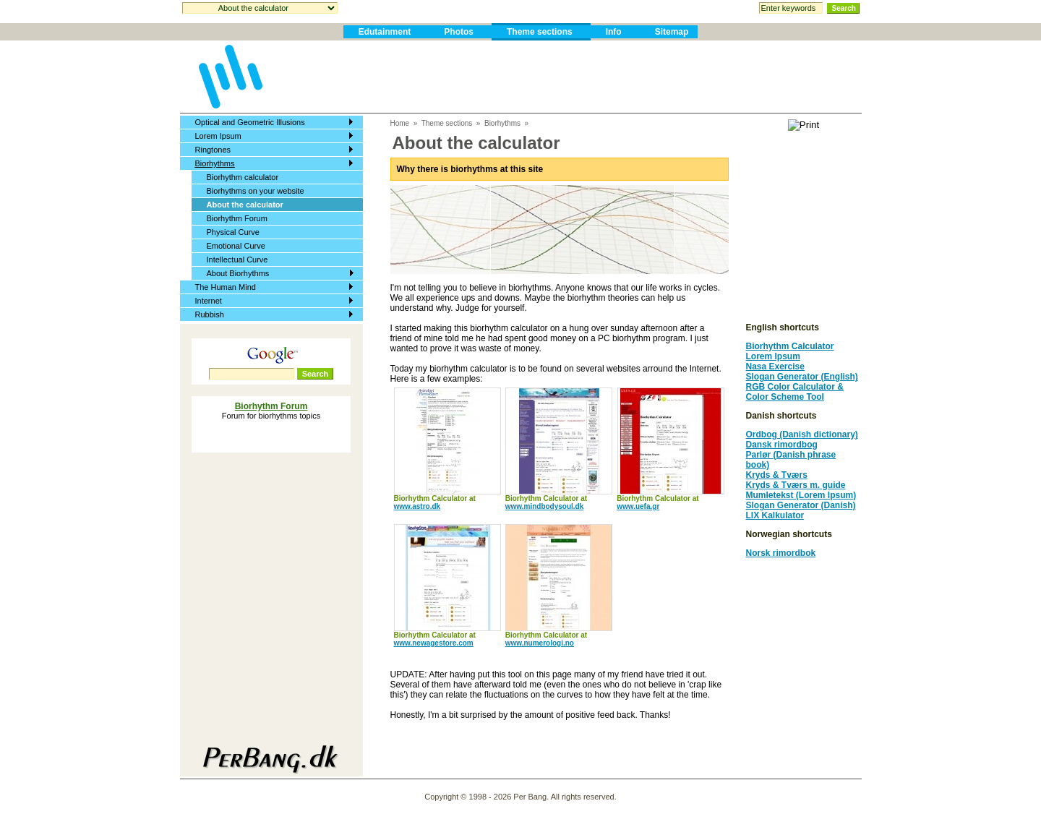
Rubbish (209, 314)
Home (400, 123)
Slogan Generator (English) (802, 377)
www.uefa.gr (638, 506)
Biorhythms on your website (255, 191)
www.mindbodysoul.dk (544, 506)
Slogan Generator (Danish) (801, 505)
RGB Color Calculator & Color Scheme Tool (795, 392)
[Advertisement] (564, 76)
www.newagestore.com (434, 643)
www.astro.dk (417, 506)
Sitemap (672, 32)
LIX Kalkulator (775, 515)
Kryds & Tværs (776, 475)
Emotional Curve (236, 245)
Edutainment (385, 32)
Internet (208, 300)
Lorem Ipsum (218, 136)
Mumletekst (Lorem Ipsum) (801, 495)
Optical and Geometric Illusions (250, 122)
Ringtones (213, 149)
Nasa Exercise (775, 366)
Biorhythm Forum (237, 218)
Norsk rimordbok (781, 553)
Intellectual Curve (237, 259)
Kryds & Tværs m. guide (796, 485)
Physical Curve (233, 232)
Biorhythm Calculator (790, 346)
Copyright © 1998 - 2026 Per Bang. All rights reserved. (520, 796)
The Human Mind (225, 287)
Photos (459, 32)
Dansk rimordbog (782, 445)
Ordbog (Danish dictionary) (802, 434)
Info (614, 32)
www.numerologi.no (539, 643)
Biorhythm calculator (243, 177)
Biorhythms (215, 163)
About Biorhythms (238, 273)
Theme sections (540, 32)
